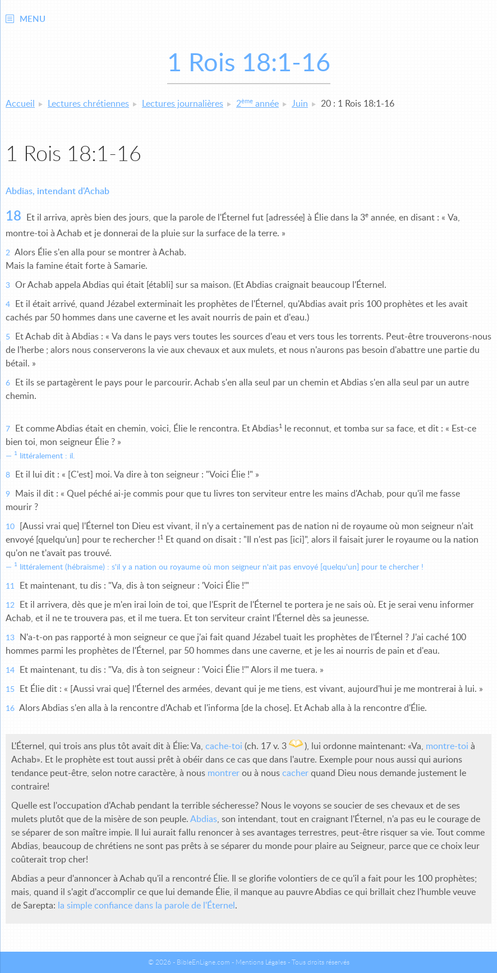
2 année (257, 103)
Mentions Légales (261, 962)
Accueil (20, 103)
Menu (32, 19)
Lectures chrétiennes (88, 103)
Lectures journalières (182, 103)
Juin (300, 103)
